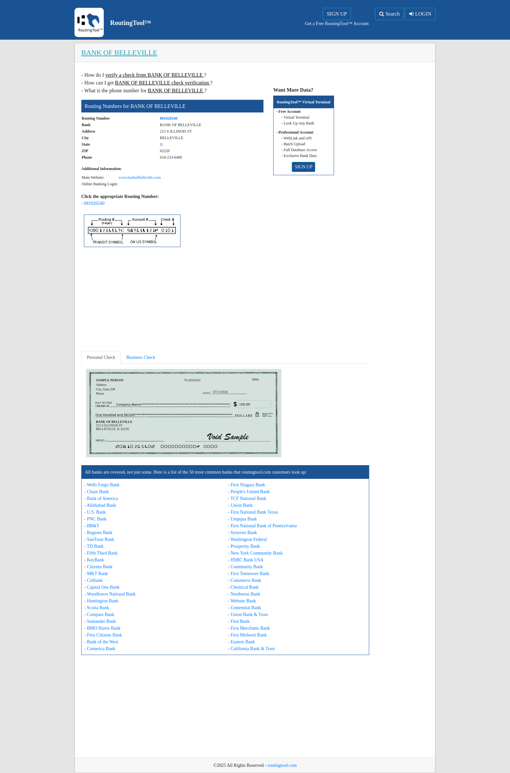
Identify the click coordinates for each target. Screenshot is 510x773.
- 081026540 (92, 203)
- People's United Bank (249, 491)
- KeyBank (94, 559)
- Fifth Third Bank (101, 553)
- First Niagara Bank (246, 484)
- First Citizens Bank (103, 635)
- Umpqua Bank (242, 519)
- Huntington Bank (101, 600)
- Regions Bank (98, 532)
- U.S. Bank (95, 512)
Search (389, 14)
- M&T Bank (96, 573)
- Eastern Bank (241, 641)
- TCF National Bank (247, 498)
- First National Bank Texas (253, 512)
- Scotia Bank (96, 607)
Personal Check (101, 357)
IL (162, 144)
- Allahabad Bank (100, 505)
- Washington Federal (247, 539)
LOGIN (420, 14)
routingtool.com (282, 765)
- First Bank (239, 621)
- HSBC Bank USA (245, 559)
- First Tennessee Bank (248, 573)
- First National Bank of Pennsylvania (262, 525)
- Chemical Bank (243, 587)
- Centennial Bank (244, 607)
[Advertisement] (225, 300)
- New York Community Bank (255, 553)
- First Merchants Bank (249, 628)
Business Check (140, 357)
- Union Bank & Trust (248, 614)
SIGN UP (337, 14)
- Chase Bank (96, 491)
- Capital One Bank (101, 587)
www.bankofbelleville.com (139, 177)
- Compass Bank (99, 614)
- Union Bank (240, 505)
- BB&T (91, 525)
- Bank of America (101, 498)
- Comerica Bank (99, 648)
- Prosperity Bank (244, 546)
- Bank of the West (101, 641)
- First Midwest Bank (247, 635)
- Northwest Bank (244, 594)
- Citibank (93, 580)
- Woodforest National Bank (110, 594)
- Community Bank (245, 566)
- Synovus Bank (242, 532)
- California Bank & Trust (251, 648)
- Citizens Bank (98, 566)
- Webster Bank (242, 600)
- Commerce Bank (245, 580)
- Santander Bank (100, 621)
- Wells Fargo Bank (101, 484)
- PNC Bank (95, 519)
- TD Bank (94, 546)
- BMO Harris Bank (102, 628)
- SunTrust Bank (99, 539)
